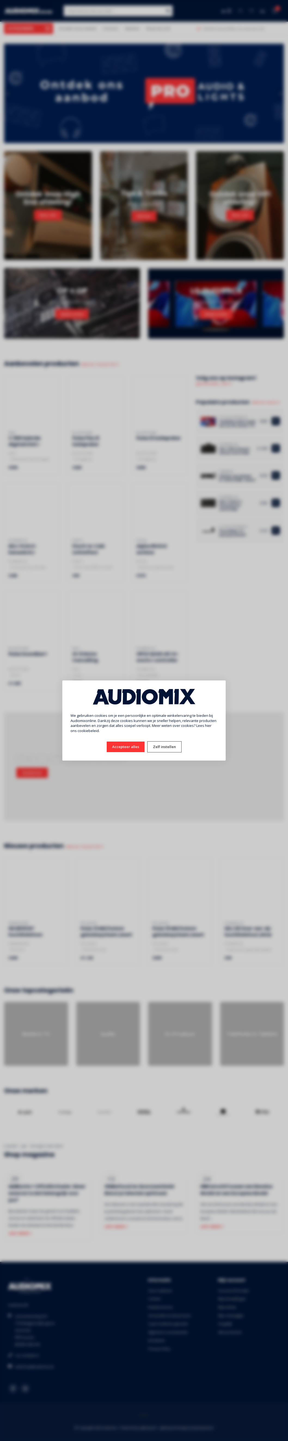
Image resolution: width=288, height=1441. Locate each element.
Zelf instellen (164, 746)
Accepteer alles (125, 746)
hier (208, 725)
